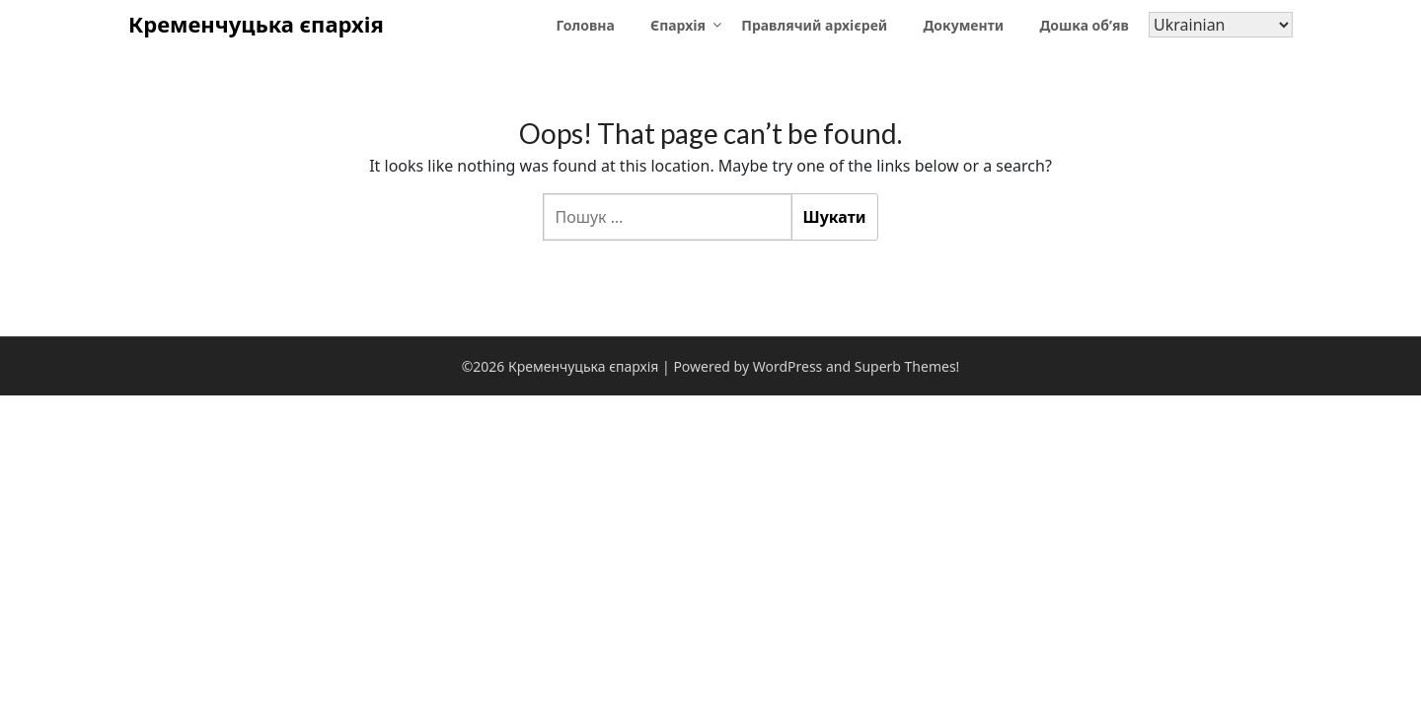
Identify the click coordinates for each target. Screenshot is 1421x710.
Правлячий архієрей (814, 25)
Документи (963, 25)
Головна (586, 25)
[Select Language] (1221, 24)
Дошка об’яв (1083, 25)
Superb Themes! (907, 366)
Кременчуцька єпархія (256, 23)
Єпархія (678, 25)
